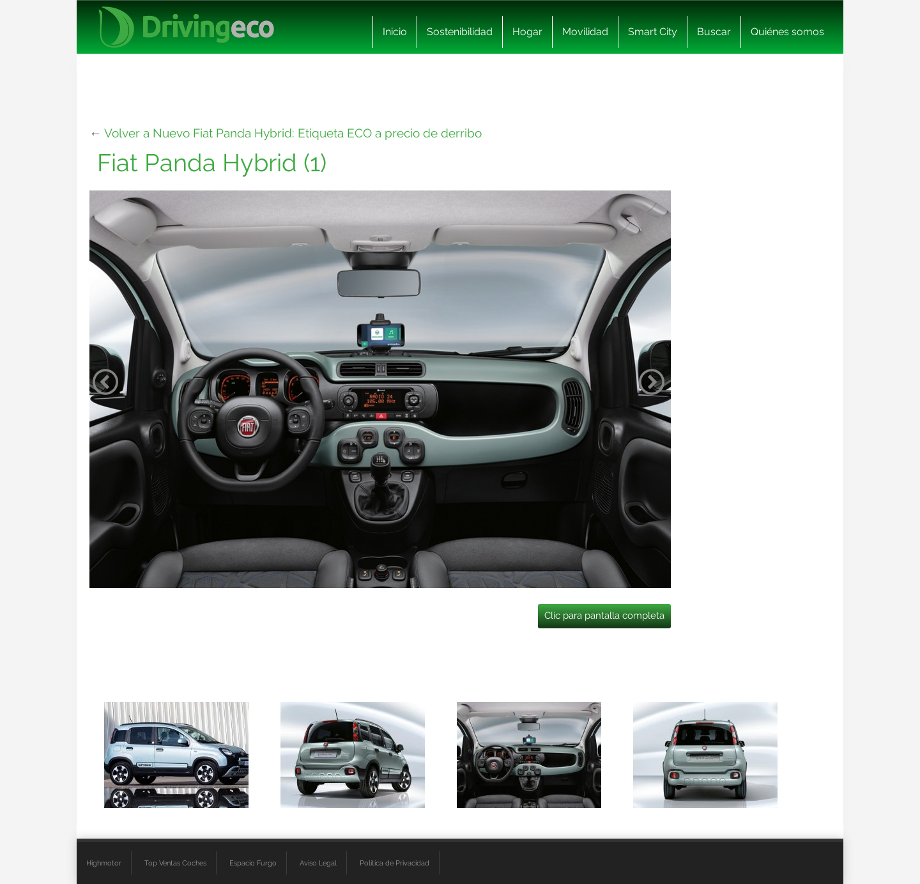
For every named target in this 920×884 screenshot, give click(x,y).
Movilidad (585, 32)
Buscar (714, 32)
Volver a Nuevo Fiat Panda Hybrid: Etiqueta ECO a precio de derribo (293, 133)
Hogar (527, 32)
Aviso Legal (318, 862)
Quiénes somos (787, 32)
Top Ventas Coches (175, 862)
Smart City (652, 32)
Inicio (395, 32)
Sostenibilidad (460, 32)
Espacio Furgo (253, 862)
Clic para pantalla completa (604, 615)
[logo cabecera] (186, 27)
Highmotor (103, 862)
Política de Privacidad (394, 862)
